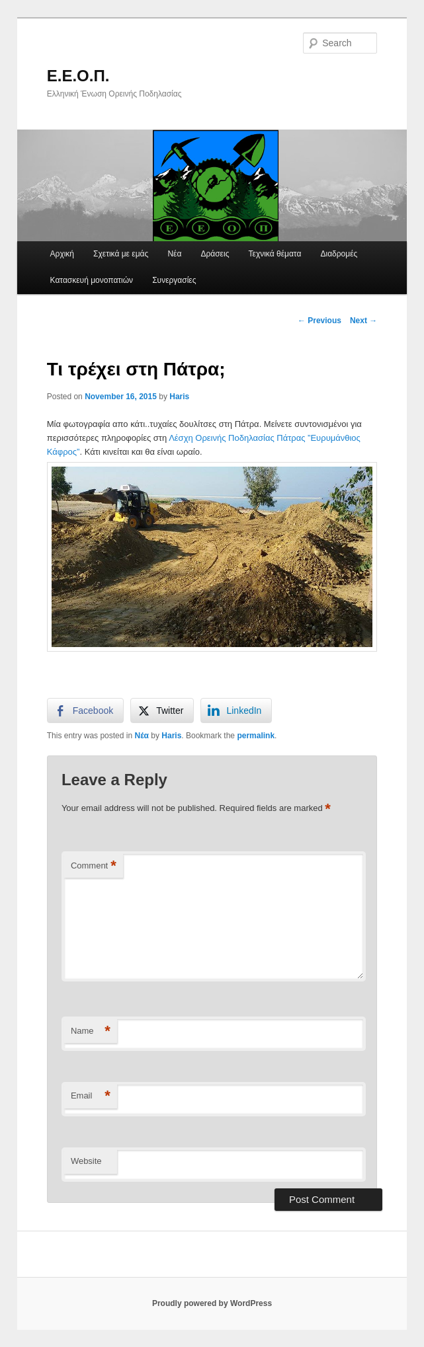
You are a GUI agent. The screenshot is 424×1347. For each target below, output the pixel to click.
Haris (179, 396)
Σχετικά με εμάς (120, 253)
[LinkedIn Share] (236, 710)
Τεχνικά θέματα (275, 253)
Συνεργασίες (174, 280)
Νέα (174, 253)
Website (86, 1161)
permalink (256, 735)
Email (90, 1096)
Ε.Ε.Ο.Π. (78, 76)
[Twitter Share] (162, 710)
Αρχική (62, 253)
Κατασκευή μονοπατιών (92, 280)
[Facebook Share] (85, 710)
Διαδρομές (338, 253)
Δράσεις (214, 253)
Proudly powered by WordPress (212, 1303)
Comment (93, 866)
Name (90, 1031)
